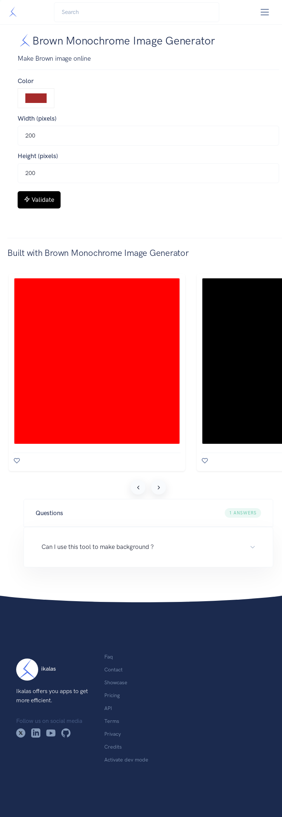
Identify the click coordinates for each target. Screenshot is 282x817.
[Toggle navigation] (265, 12)
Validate (39, 199)
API (108, 708)
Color (26, 81)
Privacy (112, 734)
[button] (148, 513)
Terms (111, 721)
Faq (108, 656)
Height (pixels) (38, 156)
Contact (113, 669)
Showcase (115, 682)
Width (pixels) (37, 118)
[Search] (136, 12)
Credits (113, 746)
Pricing (112, 695)
